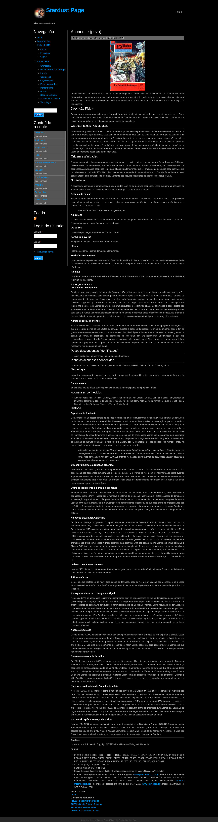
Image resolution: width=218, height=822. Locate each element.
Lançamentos (43, 41)
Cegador (39, 170)
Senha (37, 242)
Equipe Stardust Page (128, 820)
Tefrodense (40, 132)
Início (179, 11)
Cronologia (45, 66)
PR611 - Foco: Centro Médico (85, 801)
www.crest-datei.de (151, 784)
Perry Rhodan (43, 45)
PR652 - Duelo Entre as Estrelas (86, 804)
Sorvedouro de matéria (45, 162)
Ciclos (43, 49)
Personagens (46, 88)
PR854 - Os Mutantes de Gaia (85, 810)
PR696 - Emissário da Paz (83, 807)
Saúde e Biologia (48, 95)
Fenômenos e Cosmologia (52, 69)
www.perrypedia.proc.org (146, 774)
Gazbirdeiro (40, 192)
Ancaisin (39, 185)
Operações (45, 77)
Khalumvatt (40, 140)
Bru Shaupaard (42, 177)
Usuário (38, 232)
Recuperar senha (45, 252)
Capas (43, 56)
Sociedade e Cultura (50, 98)
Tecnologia (45, 102)
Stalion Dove (41, 199)
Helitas (38, 155)
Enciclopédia (43, 61)
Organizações (47, 80)
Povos (43, 91)
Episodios (45, 53)
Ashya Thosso (41, 147)
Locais (43, 73)
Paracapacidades (48, 84)
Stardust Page (65, 10)
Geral (39, 37)
